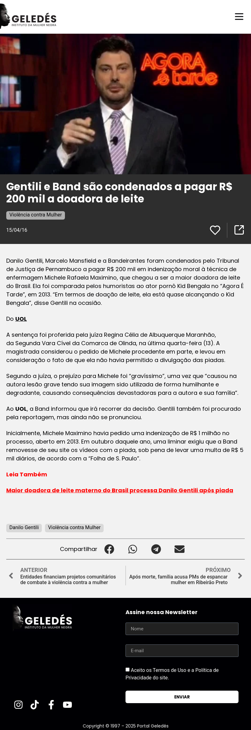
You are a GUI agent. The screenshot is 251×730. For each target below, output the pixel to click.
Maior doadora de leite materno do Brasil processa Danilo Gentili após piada (119, 490)
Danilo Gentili (24, 527)
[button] (109, 549)
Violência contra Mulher (35, 214)
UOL (21, 318)
